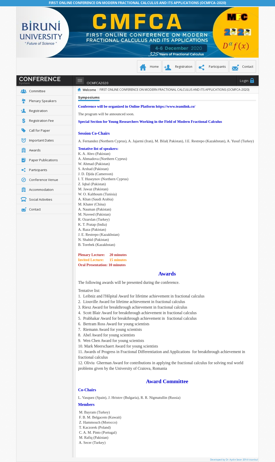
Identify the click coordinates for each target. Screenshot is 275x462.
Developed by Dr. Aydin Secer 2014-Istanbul (234, 459)
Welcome (89, 90)
